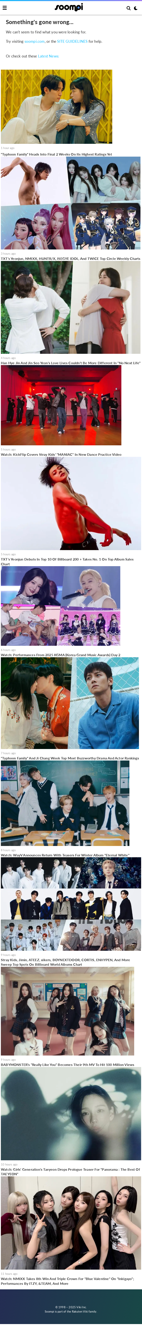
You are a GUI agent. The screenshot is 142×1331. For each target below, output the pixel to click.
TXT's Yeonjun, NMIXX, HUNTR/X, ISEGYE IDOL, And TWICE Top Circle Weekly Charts (70, 258)
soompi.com (35, 41)
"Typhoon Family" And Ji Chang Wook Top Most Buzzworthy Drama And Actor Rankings (70, 758)
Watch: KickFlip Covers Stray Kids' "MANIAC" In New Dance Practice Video (61, 454)
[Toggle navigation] (5, 8)
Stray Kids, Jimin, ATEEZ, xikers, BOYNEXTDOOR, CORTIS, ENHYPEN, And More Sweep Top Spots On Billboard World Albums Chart (65, 962)
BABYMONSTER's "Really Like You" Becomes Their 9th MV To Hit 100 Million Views (67, 1064)
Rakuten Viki (80, 1311)
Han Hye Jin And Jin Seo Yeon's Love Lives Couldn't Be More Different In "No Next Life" (70, 363)
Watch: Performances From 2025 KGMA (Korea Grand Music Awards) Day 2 (60, 655)
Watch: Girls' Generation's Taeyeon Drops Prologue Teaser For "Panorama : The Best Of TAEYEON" (70, 1171)
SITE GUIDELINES (72, 41)
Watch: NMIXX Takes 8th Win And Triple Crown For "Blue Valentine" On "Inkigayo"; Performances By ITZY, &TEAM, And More (67, 1281)
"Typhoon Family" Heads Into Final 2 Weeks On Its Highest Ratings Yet (56, 154)
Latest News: (48, 56)
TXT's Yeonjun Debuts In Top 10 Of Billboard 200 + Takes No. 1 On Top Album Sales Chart (67, 561)
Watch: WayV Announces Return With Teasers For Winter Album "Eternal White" (65, 855)
